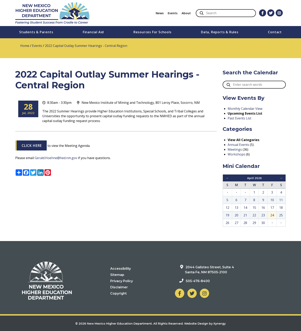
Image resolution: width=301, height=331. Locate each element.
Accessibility (120, 268)
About (186, 13)
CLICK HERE (32, 145)
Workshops (236, 154)
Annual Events (238, 144)
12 (227, 207)
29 (254, 223)
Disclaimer (119, 287)
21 (245, 215)
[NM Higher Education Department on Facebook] (179, 293)
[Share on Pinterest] (47, 172)
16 (263, 207)
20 (236, 215)
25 (281, 215)
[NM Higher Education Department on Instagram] (204, 293)
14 (245, 207)
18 (281, 207)
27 (236, 223)
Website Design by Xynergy (205, 323)
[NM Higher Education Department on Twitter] (192, 293)
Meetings (235, 149)
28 (245, 223)
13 (236, 207)
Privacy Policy (121, 281)
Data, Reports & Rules (219, 32)
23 (263, 215)
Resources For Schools (152, 32)
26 (227, 223)
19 (227, 215)
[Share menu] (18, 172)
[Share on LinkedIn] (40, 172)
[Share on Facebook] (26, 172)
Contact (275, 32)
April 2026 (254, 178)
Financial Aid (93, 32)
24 (272, 215)
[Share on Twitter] (33, 172)
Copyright (118, 293)
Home (24, 45)
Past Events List (239, 118)
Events (173, 13)
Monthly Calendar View (245, 108)
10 (272, 200)
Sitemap (117, 275)
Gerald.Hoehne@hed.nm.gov (56, 158)
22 (254, 215)
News (160, 13)
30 (263, 223)
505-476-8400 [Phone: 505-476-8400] (198, 281)
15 (254, 207)
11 (281, 200)
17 (272, 207)
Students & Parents (36, 32)
